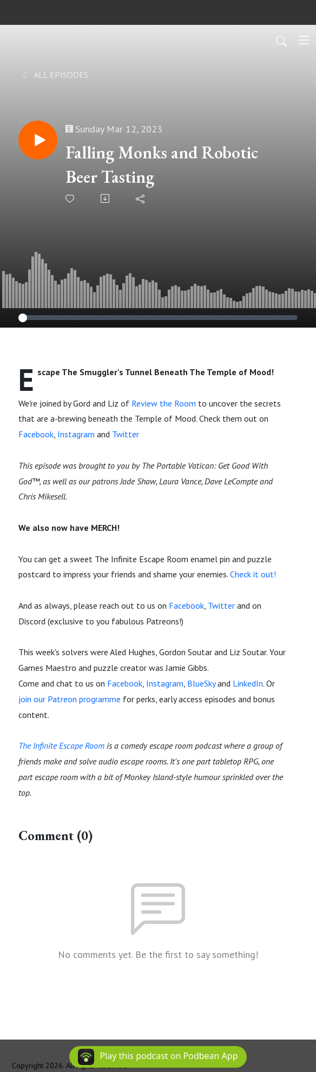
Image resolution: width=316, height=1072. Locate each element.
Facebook (36, 434)
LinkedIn (248, 683)
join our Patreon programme (69, 699)
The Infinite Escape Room (61, 745)
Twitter (125, 434)
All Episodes (54, 74)
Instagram (77, 434)
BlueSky (201, 683)
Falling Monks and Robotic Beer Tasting (161, 164)
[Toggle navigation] (303, 40)
